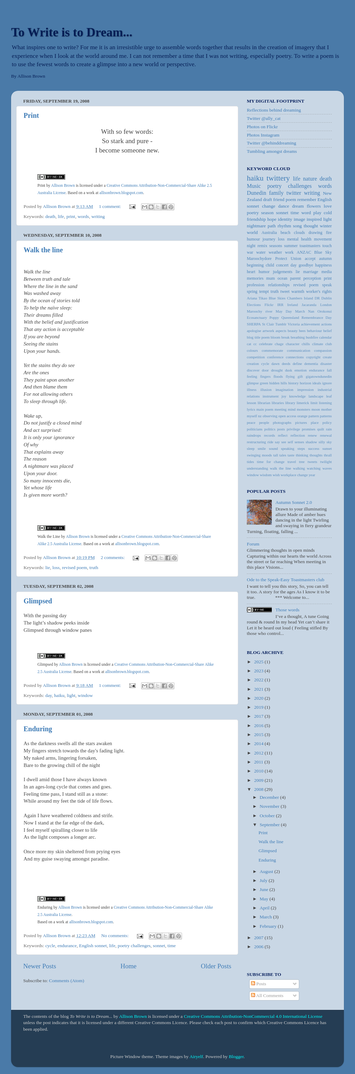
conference (275, 357)
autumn (325, 258)
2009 (259, 780)
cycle (50, 945)
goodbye (305, 265)
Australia (269, 232)
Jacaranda (309, 305)
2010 (259, 771)
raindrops (254, 435)
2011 (259, 762)
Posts (258, 983)
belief (327, 331)
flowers (314, 206)
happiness (323, 265)
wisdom (266, 475)
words (83, 216)
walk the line (280, 468)
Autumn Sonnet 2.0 (293, 502)
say (277, 442)
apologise (254, 331)
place (315, 422)
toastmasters (310, 245)
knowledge (297, 396)
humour (253, 239)
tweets (312, 462)
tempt (264, 291)
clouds (299, 232)
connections (295, 357)
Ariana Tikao (257, 298)
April (265, 907)
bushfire (312, 337)
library (290, 403)
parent (295, 278)
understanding (257, 468)
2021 (259, 689)
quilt (320, 429)
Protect (281, 258)
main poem (264, 409)
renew (312, 435)
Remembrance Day (317, 317)
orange (302, 416)
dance (283, 206)
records (269, 435)
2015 (259, 734)
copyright (313, 357)
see (284, 442)
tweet (284, 291)
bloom (275, 337)
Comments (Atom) (66, 980)
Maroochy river (259, 311)
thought (311, 225)
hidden (274, 383)
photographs (282, 422)
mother (326, 409)
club (328, 344)
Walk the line (43, 250)
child (270, 265)
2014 (259, 743)
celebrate (265, 344)
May (264, 898)
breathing (298, 337)
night (251, 245)
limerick (303, 403)
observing (270, 416)
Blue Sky (323, 252)
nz (259, 416)
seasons (275, 245)
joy (284, 396)
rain (329, 429)
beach (285, 232)
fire (329, 232)
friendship (256, 219)
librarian (264, 403)
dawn (275, 363)
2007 (259, 937)
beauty (293, 331)
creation (253, 363)
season (267, 212)
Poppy (274, 317)
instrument (271, 396)
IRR (280, 305)
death (50, 216)
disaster (326, 363)
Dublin (326, 298)
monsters (303, 409)
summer (290, 245)
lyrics (251, 409)
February (269, 926)
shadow (311, 442)
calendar (325, 337)
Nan (311, 311)
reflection (298, 435)
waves (327, 468)
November (270, 806)
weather (275, 252)
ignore (327, 383)
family (276, 193)
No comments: (115, 935)
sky (329, 442)
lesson (251, 403)
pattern (314, 416)
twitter (293, 193)
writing (98, 216)
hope (271, 219)
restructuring (256, 442)
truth (93, 567)
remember (306, 199)
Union (296, 258)
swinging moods (259, 455)
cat (249, 344)
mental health (299, 239)
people (264, 422)
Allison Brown (63, 185)
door (265, 370)
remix (262, 245)
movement (323, 239)
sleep (250, 448)
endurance (67, 945)
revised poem (74, 567)
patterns (326, 416)
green (264, 383)
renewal (326, 435)
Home (129, 966)
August (267, 871)
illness (252, 389)
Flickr (269, 305)
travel (291, 462)
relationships (278, 284)
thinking (302, 455)
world (252, 232)
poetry (253, 212)
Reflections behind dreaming (274, 110)
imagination (285, 389)
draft (267, 199)
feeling (252, 376)
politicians (254, 429)
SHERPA (254, 324)
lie (47, 567)
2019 (259, 707)
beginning (255, 265)
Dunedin (256, 193)
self (290, 442)
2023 (259, 670)
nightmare (256, 225)
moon (315, 409)
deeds (286, 363)
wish (275, 475)
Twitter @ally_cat (263, 118)
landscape (316, 396)
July (264, 880)
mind (291, 409)
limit (313, 403)
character (293, 344)
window (85, 695)
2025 (259, 661)
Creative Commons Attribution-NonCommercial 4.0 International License (253, 1016)
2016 (259, 725)
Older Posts (216, 966)
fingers (265, 376)
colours (252, 350)
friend (278, 199)
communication (298, 350)
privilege (293, 429)
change (268, 206)
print (70, 216)
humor (264, 271)
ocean (282, 278)
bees (302, 331)
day (48, 695)
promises (308, 429)
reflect (283, 435)
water (261, 252)
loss (56, 567)
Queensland (290, 317)
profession (256, 284)
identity (285, 219)
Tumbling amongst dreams (272, 151)
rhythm (284, 225)
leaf (329, 396)
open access (287, 416)
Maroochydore (259, 258)
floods (278, 376)
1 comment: (110, 206)
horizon (305, 383)
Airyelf (196, 1056)
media (326, 271)
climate (317, 344)
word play (311, 212)
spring (252, 291)
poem (291, 199)
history (293, 383)
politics (269, 429)
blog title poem (258, 337)
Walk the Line (48, 536)
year (312, 475)
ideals (316, 383)
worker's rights (319, 291)
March (266, 916)
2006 (259, 946)
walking (299, 468)
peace (251, 422)
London (326, 305)
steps (301, 448)
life (61, 216)
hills (283, 383)
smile (262, 448)
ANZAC (304, 252)
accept (310, 258)
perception (312, 278)
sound (273, 448)
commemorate (272, 350)
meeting (281, 409)
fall (329, 370)
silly (322, 442)
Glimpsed (38, 601)
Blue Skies (277, 298)
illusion (265, 389)
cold (328, 212)
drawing (315, 232)
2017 (259, 716)
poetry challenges (134, 945)
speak (327, 284)
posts (281, 429)
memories (255, 278)
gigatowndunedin (319, 376)
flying (290, 376)
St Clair (268, 324)
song (297, 225)
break (285, 337)
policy (327, 422)
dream (298, 206)
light (71, 695)
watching (314, 468)
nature (310, 179)
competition (256, 357)
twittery (278, 178)
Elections (254, 305)
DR (317, 298)
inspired (314, 219)
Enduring (38, 729)
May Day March (290, 311)
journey (268, 239)
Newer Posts (39, 966)
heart (251, 271)
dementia (311, 363)
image (299, 219)
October (268, 815)
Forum (253, 544)
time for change (271, 462)
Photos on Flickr (262, 126)
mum (270, 278)
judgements (282, 271)
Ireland (292, 305)
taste (291, 455)
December (270, 797)
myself (252, 416)
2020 (259, 698)
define (297, 363)
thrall (328, 455)
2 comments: (113, 557)
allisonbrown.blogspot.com (121, 193)
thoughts (316, 455)
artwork (268, 331)
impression (305, 389)
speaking (287, 448)
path (272, 225)
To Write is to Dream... (71, 32)
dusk (288, 370)
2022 (259, 679)
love (328, 206)
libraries (277, 403)
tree (301, 462)
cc (255, 344)
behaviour (314, 331)
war (250, 252)
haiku (59, 695)
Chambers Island (300, 298)
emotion (300, 370)
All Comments (267, 995)
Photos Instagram (263, 135)
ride (271, 442)
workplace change (294, 475)
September (270, 824)
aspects (281, 331)
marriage (310, 271)
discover (253, 370)
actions (326, 324)
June (264, 889)
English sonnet (93, 945)
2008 (259, 789)
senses (299, 442)
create (327, 357)
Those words (287, 609)
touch (327, 245)
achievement (310, 324)
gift (300, 376)
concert (282, 265)
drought (277, 370)
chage (279, 344)
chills (306, 344)
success (313, 448)
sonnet (159, 945)
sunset (327, 448)
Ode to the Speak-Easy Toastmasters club (285, 579)
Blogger (236, 1056)
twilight (326, 462)
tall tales (279, 455)
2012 (259, 753)
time (171, 945)
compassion (323, 350)
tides (250, 462)
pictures (301, 422)
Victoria (294, 324)
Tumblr (280, 324)
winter (326, 225)
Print (31, 115)
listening (325, 403)
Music (254, 186)
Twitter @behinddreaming (271, 143)
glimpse (253, 383)
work (289, 252)
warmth (297, 291)
